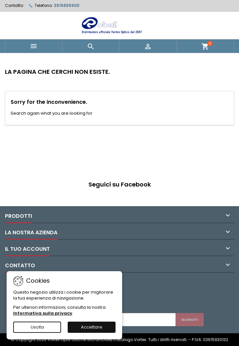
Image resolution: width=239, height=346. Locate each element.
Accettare (91, 327)
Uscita (37, 327)
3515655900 (66, 5)
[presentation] (123, 297)
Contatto (14, 5)
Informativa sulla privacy (42, 313)
